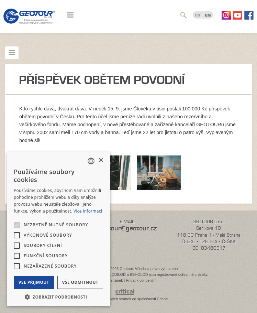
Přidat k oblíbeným (141, 280)
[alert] (58, 229)
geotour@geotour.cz (127, 228)
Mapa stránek (111, 280)
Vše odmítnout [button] (80, 282)
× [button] (100, 160)
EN (208, 15)
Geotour (29, 21)
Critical (162, 299)
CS (197, 15)
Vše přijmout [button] (34, 282)
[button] (58, 296)
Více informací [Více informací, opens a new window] (88, 211)
